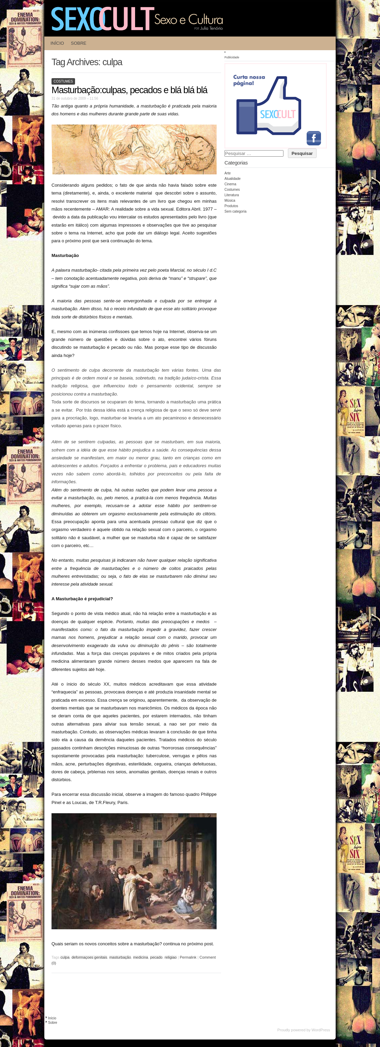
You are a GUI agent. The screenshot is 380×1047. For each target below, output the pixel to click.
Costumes (63, 81)
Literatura (231, 195)
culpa (64, 957)
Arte (227, 173)
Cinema (230, 184)
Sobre (79, 43)
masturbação (120, 957)
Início (57, 43)
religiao (171, 957)
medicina (140, 957)
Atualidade (232, 179)
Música (229, 200)
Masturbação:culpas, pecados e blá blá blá (129, 90)
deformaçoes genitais (89, 957)
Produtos (231, 206)
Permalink (188, 957)
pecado (156, 957)
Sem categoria (235, 211)
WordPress (320, 1030)
